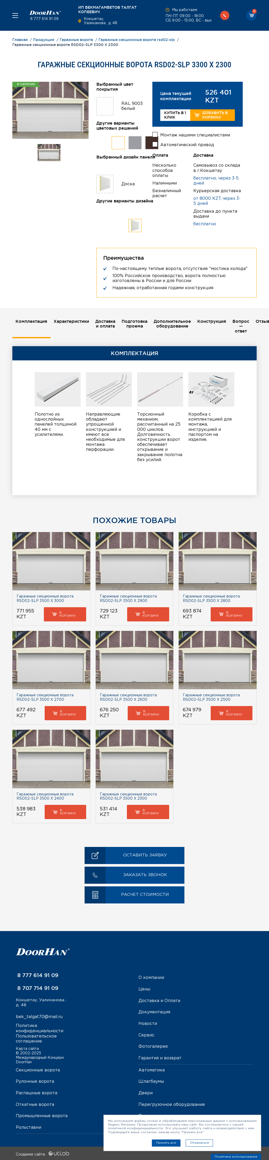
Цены (144, 990)
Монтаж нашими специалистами (195, 135)
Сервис (146, 1035)
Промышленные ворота (42, 1115)
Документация (154, 1012)
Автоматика (151, 1069)
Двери (145, 1092)
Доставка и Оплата (159, 1001)
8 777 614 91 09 (44, 19)
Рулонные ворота (35, 1081)
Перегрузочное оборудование (171, 1104)
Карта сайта (27, 1048)
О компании (151, 978)
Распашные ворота (36, 1092)
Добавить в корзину (210, 115)
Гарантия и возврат (160, 1058)
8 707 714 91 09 (37, 989)
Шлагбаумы (151, 1081)
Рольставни (28, 1126)
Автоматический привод (187, 144)
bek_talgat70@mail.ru (39, 1017)
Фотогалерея (153, 1046)
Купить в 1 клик (175, 115)
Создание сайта (42, 1152)
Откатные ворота (35, 1104)
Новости (147, 1023)
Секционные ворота (38, 1069)
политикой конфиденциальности (135, 1128)
